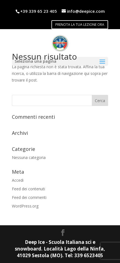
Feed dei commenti (29, 197)
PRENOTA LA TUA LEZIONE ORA (79, 24)
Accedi (18, 180)
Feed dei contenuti (28, 188)
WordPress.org (25, 206)
